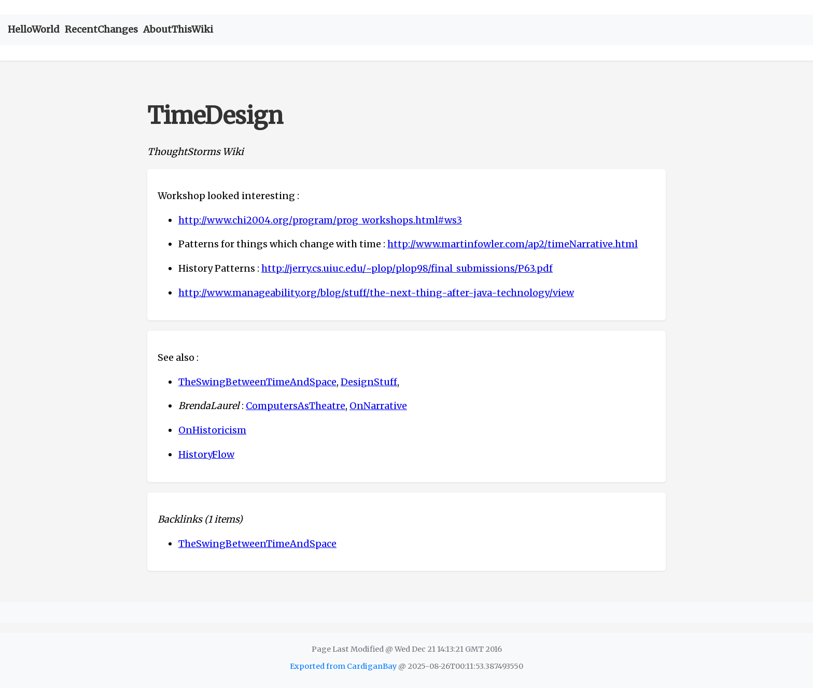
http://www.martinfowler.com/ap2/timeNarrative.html (512, 244)
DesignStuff (369, 382)
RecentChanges (101, 29)
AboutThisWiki (178, 29)
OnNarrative (378, 406)
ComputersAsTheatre (295, 406)
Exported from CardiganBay (343, 666)
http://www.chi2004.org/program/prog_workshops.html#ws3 (320, 220)
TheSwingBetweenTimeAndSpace (257, 382)
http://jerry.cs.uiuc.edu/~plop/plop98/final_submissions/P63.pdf (407, 268)
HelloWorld (34, 29)
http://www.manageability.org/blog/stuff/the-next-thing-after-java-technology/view (376, 293)
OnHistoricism (212, 430)
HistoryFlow (206, 454)
